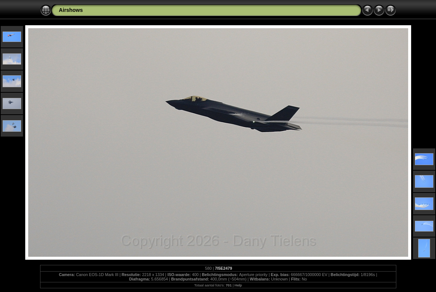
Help (238, 285)
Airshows (71, 10)
